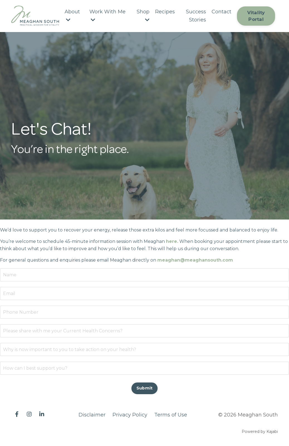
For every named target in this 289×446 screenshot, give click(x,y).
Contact (221, 12)
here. (172, 241)
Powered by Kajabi (260, 431)
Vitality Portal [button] (256, 16)
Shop (143, 15)
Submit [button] (144, 388)
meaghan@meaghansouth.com (195, 260)
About (72, 15)
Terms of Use (170, 415)
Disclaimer (92, 415)
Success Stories (196, 16)
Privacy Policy (129, 415)
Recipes (165, 12)
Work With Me (107, 15)
